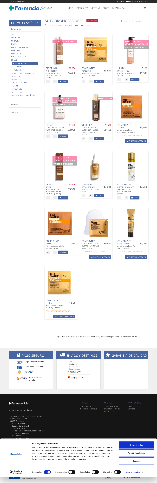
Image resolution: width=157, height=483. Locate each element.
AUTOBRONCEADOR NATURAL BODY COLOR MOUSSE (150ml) (127, 189)
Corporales (19, 67)
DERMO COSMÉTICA (24, 23)
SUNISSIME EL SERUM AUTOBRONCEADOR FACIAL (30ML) (55, 128)
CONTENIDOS (134, 402)
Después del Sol (20, 83)
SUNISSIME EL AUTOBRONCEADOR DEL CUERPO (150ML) (127, 71)
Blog (130, 406)
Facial (14, 44)
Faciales (17, 70)
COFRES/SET (16, 38)
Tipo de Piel (16, 92)
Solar (14, 60)
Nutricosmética (18, 57)
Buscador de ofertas (112, 409)
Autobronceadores (22, 63)
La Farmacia (118, 8)
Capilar (14, 34)
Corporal (15, 41)
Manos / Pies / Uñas (20, 47)
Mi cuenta (120, 2)
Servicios (131, 409)
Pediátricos (18, 89)
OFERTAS (108, 402)
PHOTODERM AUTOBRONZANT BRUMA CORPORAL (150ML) (55, 73)
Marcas (24, 104)
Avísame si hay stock (136, 141)
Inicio (70, 8)
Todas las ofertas (111, 406)
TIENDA (84, 402)
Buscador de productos (137, 2)
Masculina (16, 50)
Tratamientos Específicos (23, 95)
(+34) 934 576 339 (17, 2)
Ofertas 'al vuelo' (110, 411)
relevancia (139, 21)
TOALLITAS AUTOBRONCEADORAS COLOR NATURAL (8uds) (91, 73)
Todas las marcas (87, 406)
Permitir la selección (136, 459)
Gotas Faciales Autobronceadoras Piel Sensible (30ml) (127, 244)
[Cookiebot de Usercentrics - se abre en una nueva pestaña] (16, 478)
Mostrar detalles (133, 478)
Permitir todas (136, 451)
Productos (82, 8)
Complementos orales (23, 73)
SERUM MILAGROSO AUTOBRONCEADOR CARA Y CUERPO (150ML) (91, 129)
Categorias (24, 29)
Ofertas (95, 8)
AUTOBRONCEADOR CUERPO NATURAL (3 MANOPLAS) (91, 244)
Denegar (136, 467)
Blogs (106, 8)
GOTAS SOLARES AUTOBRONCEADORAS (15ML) (91, 188)
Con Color (17, 76)
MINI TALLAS (16, 54)
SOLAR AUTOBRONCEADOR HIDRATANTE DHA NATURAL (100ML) (55, 189)
